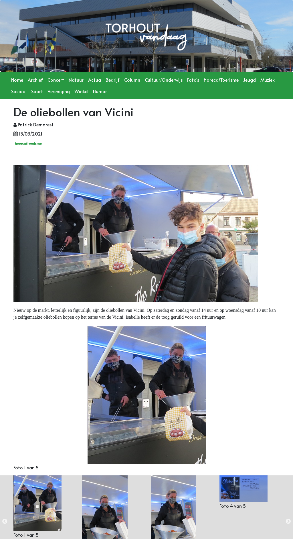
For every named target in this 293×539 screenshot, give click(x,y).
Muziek (267, 80)
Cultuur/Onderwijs (164, 80)
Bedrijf (113, 80)
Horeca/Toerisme (221, 80)
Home (17, 80)
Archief (35, 80)
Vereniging (58, 91)
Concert (55, 80)
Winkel (81, 91)
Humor (100, 91)
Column (132, 80)
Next (288, 521)
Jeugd (249, 80)
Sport (37, 91)
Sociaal (19, 91)
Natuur (76, 80)
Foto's (193, 80)
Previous (5, 521)
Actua (94, 80)
